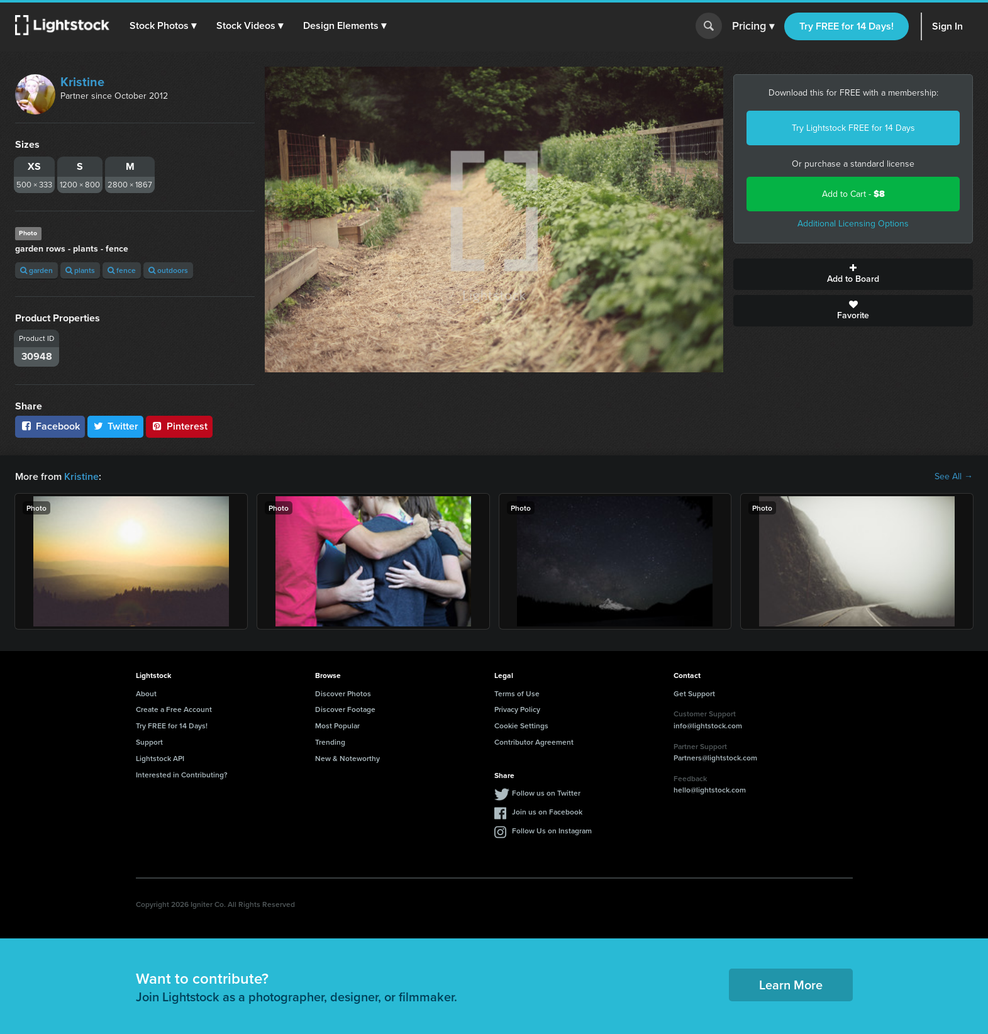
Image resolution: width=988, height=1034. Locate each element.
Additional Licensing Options (853, 223)
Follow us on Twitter (546, 792)
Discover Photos (343, 693)
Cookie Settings (521, 725)
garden (36, 270)
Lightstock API (160, 758)
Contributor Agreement (534, 742)
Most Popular (337, 725)
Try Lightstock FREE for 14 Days (853, 128)
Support (149, 742)
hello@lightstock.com (710, 789)
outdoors (168, 270)
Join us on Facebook (547, 811)
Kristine (82, 81)
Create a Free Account (174, 709)
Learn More (791, 985)
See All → (954, 476)
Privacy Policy (517, 709)
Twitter (115, 426)
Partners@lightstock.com (715, 757)
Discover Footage (345, 709)
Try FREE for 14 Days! (846, 26)
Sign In (947, 26)
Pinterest (179, 426)
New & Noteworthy (347, 758)
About (146, 693)
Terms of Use (517, 693)
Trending (330, 742)
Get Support (694, 693)
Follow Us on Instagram (552, 830)
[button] (163, 26)
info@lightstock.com (708, 725)
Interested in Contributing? (182, 774)
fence (122, 270)
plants (80, 270)
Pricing (753, 26)
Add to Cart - (853, 194)
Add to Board (853, 274)
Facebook (50, 426)
